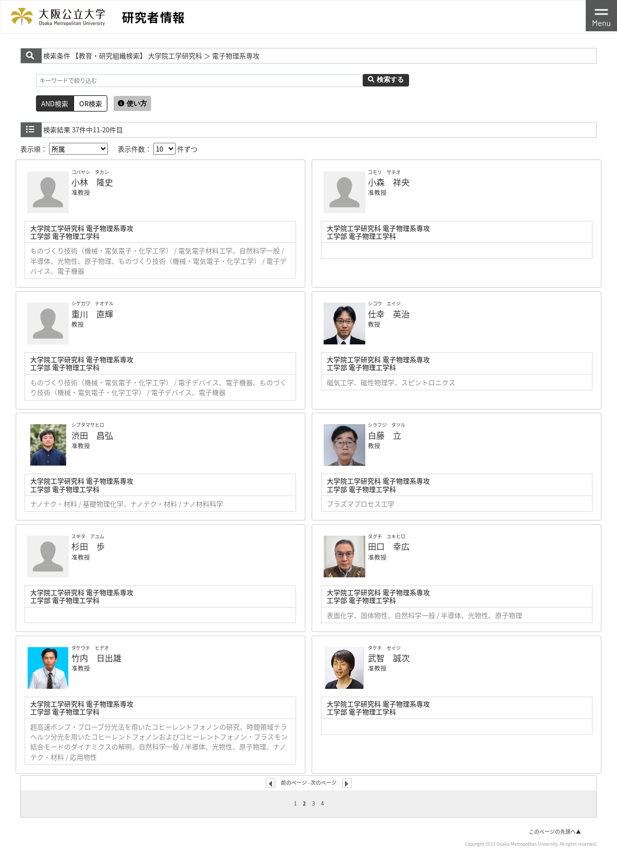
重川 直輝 (92, 313)
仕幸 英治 (389, 313)
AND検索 (54, 103)
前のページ (294, 782)
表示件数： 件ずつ (158, 149)
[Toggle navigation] (601, 15)
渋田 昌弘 (92, 435)
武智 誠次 (389, 657)
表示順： (64, 149)
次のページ (324, 782)
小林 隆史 (92, 182)
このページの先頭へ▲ (555, 831)
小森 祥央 (389, 182)
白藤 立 (384, 435)
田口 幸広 (389, 546)
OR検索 (90, 103)
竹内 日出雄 (96, 657)
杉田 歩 (88, 546)
